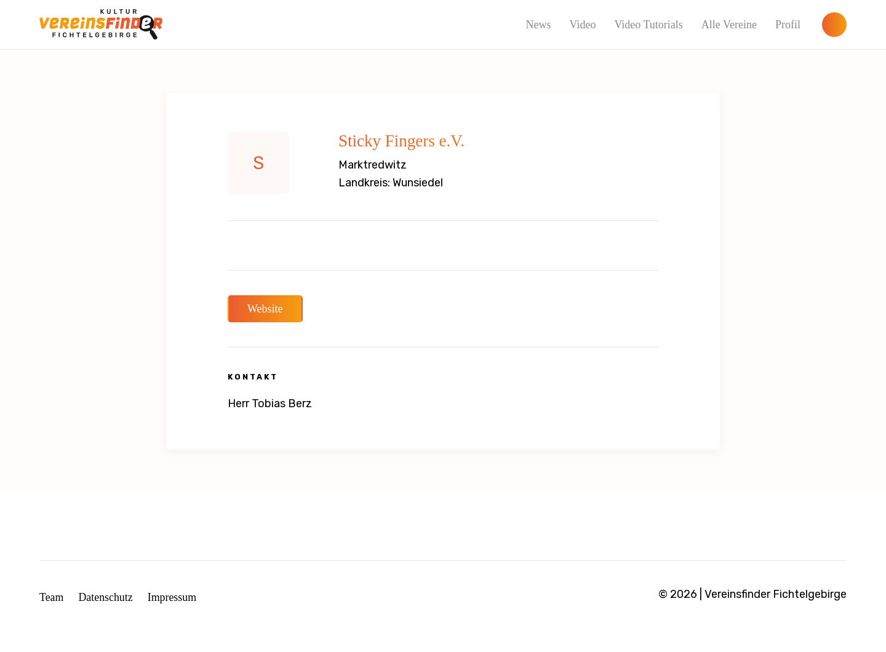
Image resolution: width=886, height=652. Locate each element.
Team (51, 597)
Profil (787, 24)
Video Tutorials (648, 24)
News (538, 24)
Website (265, 309)
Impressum (173, 597)
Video (582, 24)
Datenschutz (106, 597)
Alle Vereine (729, 24)
